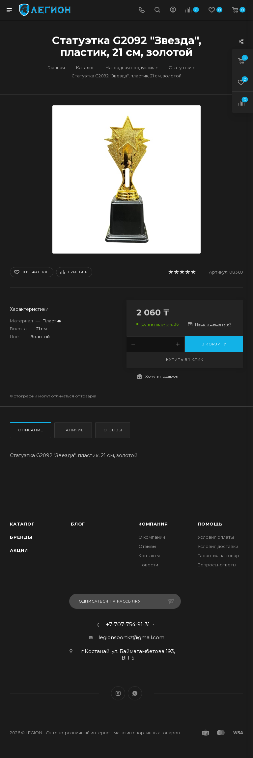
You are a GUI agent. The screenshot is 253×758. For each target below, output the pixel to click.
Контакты (149, 555)
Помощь (210, 524)
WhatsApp (135, 693)
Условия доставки (218, 546)
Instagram (118, 693)
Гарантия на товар (218, 555)
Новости (148, 564)
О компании (151, 537)
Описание (30, 430)
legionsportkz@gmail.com (131, 637)
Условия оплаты (216, 537)
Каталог (22, 524)
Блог (78, 524)
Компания (153, 524)
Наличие (73, 430)
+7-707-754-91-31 (128, 624)
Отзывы (112, 430)
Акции (19, 550)
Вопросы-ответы (217, 564)
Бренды (21, 537)
